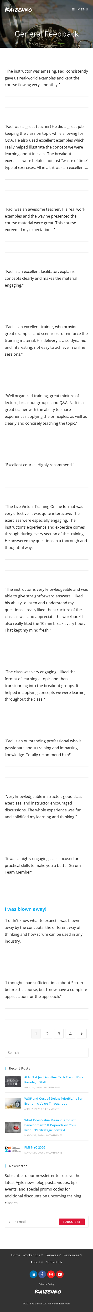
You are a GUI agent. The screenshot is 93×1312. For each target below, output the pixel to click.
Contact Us (54, 1262)
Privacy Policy (46, 1284)
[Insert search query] (46, 1052)
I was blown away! (25, 909)
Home (15, 1255)
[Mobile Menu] (80, 9)
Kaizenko (18, 9)
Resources (72, 1255)
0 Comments (52, 1087)
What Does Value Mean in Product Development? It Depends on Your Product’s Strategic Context (50, 1125)
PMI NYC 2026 (34, 1147)
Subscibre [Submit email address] (72, 1222)
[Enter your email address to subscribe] (46, 1222)
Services (53, 1255)
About (37, 1262)
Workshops (33, 1255)
